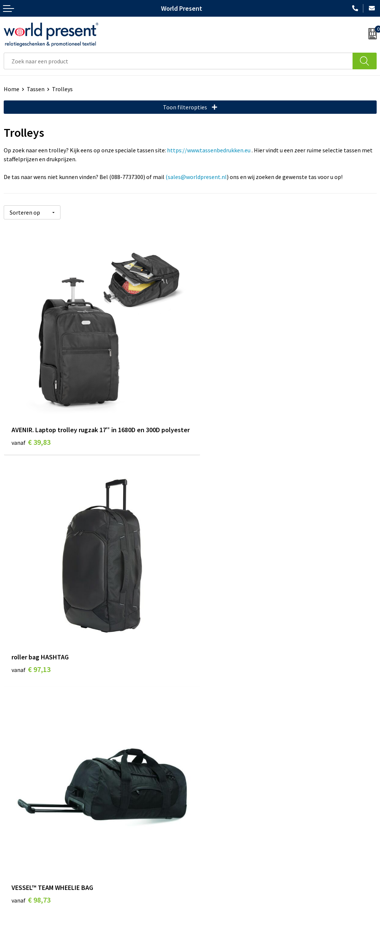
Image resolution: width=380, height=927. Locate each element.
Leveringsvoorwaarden (222, 761)
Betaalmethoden (26, 853)
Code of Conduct (214, 750)
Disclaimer (249, 923)
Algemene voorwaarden (147, 923)
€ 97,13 (217, 431)
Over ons (205, 727)
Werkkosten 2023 (216, 738)
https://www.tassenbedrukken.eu (208, 150)
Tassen (36, 89)
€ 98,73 (31, 661)
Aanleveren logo (214, 783)
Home (11, 89)
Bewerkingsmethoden (222, 772)
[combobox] (178, 61)
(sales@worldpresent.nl (196, 177)
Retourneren (20, 864)
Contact (14, 841)
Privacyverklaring (206, 923)
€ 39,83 (31, 441)
